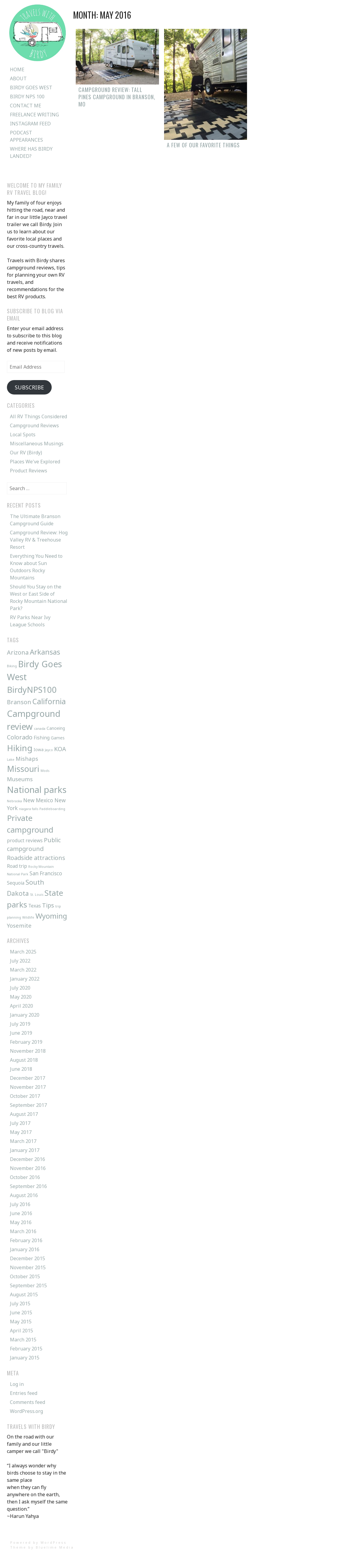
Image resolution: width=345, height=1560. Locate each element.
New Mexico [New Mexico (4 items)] (38, 800)
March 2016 (23, 1231)
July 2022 (20, 960)
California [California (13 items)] (49, 701)
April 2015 (21, 1330)
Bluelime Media (55, 1547)
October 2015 (25, 1276)
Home (17, 69)
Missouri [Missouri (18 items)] (23, 768)
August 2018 (24, 1060)
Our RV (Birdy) (26, 452)
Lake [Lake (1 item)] (10, 759)
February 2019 (26, 1042)
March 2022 (23, 969)
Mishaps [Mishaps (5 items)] (27, 758)
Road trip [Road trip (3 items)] (17, 866)
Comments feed (27, 1402)
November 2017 (28, 1087)
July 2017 (20, 1123)
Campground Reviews (34, 425)
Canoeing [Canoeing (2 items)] (56, 728)
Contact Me (25, 105)
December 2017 (27, 1078)
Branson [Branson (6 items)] (19, 702)
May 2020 (21, 996)
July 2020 (20, 987)
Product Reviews (28, 470)
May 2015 (21, 1321)
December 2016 (27, 1159)
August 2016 (24, 1195)
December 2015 (27, 1258)
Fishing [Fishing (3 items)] (42, 737)
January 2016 (24, 1249)
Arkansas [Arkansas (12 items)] (45, 652)
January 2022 (24, 978)
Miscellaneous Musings (36, 443)
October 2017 (25, 1096)
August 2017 (24, 1114)
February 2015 (26, 1348)
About (18, 78)
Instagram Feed (30, 123)
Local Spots (22, 434)
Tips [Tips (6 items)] (48, 905)
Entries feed (23, 1393)
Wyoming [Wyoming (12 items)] (51, 916)
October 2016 (25, 1177)
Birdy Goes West (31, 87)
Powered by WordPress (38, 1542)
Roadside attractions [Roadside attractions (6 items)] (36, 858)
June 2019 (21, 1033)
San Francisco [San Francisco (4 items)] (45, 873)
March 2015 (23, 1339)
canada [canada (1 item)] (39, 728)
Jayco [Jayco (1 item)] (49, 750)
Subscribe (29, 387)
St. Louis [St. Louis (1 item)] (36, 894)
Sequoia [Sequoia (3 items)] (15, 883)
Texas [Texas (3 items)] (34, 905)
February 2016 (26, 1240)
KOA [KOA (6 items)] (60, 749)
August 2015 (24, 1294)
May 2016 (21, 1222)
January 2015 (24, 1357)
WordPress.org (26, 1411)
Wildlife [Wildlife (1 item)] (28, 917)
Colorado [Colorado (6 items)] (19, 737)
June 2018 (21, 1069)
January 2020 (24, 1015)
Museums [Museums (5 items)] (20, 779)
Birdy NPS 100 (27, 96)
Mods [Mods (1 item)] (45, 771)
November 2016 (28, 1168)
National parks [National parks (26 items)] (36, 790)
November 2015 (28, 1267)
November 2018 (28, 1051)
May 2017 (21, 1132)
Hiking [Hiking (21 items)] (19, 748)
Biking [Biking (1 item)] (12, 666)
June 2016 (21, 1213)
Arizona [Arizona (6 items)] (18, 652)
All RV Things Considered (38, 416)
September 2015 (28, 1285)
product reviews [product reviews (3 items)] (25, 840)
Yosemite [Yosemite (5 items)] (19, 925)
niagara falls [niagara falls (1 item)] (28, 809)
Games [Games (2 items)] (58, 738)
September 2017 (28, 1105)
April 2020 (21, 1006)
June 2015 (21, 1312)
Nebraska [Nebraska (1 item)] (14, 801)
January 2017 (24, 1150)
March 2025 (23, 951)
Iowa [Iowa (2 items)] (39, 749)
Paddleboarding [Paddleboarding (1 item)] (52, 809)
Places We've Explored (35, 461)
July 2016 (20, 1204)
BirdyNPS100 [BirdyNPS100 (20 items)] (32, 689)
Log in (17, 1384)
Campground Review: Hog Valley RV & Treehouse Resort (39, 539)
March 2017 (23, 1141)
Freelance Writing (34, 114)
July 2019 (20, 1024)
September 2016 (28, 1186)
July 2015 (20, 1303)
